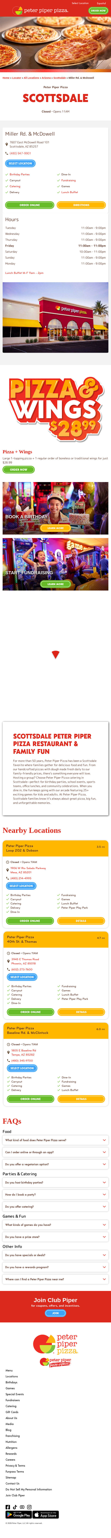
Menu (9, 1370)
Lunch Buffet (69, 192)
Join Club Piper (15, 1495)
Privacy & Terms (15, 1465)
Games (10, 1388)
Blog (8, 1429)
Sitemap (11, 1477)
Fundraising (68, 180)
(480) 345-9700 (22, 1060)
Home (6, 77)
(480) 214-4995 (20, 878)
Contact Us (12, 1483)
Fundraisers (13, 1400)
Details (81, 920)
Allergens (11, 1447)
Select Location (80, 3)
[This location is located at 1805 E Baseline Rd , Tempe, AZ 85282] (58, 1052)
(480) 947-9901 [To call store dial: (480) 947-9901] (20, 153)
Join (55, 1313)
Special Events (15, 1394)
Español (101, 3)
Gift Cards (12, 1412)
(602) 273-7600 (22, 969)
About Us (11, 1418)
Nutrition (11, 1441)
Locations (12, 1376)
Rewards (11, 1453)
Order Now (98, 10)
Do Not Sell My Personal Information (29, 1489)
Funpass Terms (15, 1471)
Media (10, 1423)
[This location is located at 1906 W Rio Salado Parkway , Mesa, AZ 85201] (57, 870)
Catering (15, 186)
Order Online (30, 205)
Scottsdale (59, 77)
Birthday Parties (20, 174)
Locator (16, 77)
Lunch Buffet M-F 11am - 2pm (24, 273)
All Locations (31, 77)
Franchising (13, 1435)
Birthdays (11, 1382)
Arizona (46, 77)
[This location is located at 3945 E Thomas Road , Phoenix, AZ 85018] (58, 961)
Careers (10, 1459)
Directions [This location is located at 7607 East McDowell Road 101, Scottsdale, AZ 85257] (81, 205)
